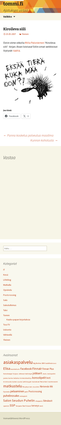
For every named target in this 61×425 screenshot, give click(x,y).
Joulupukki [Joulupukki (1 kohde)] (51, 374)
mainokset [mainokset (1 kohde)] (36, 382)
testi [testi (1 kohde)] (41, 406)
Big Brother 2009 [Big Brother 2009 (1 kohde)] (39, 363)
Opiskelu (7, 289)
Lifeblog (7, 279)
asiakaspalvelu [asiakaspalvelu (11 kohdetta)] (18, 362)
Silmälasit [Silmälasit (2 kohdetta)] (47, 400)
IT (4, 269)
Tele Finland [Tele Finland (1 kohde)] (26, 406)
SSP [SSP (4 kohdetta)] (12, 405)
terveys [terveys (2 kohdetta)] (35, 405)
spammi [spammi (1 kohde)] (6, 406)
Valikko (7, 16)
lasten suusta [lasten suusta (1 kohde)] (17, 382)
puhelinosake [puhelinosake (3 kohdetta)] (11, 396)
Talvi (5, 310)
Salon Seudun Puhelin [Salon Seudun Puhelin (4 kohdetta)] (19, 400)
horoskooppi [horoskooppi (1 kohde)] (7, 374)
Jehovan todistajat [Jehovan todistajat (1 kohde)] (25, 374)
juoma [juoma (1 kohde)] (5, 378)
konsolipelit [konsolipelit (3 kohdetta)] (39, 378)
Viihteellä (7, 334)
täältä (16, 50)
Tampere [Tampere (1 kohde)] (19, 406)
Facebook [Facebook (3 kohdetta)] (26, 369)
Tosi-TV (6, 324)
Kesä (5, 274)
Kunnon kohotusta (44, 140)
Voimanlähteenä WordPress (16, 418)
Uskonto (7, 329)
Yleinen (25, 34)
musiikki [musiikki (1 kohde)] (36, 387)
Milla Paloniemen (34, 42)
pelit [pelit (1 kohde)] (26, 392)
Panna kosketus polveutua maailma (28, 135)
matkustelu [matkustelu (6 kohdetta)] (12, 386)
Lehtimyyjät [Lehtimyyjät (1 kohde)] (27, 382)
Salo (5, 300)
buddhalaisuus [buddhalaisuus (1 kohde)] (50, 363)
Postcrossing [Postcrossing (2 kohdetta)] (35, 391)
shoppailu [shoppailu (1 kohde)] (39, 401)
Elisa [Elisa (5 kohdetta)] (6, 368)
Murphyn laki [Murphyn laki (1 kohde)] (27, 387)
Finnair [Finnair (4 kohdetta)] (37, 368)
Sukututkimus (9, 305)
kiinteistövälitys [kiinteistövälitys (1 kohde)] (26, 378)
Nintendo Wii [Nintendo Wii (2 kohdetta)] (46, 386)
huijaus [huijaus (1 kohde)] (15, 374)
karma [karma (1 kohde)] (10, 378)
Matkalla (7, 284)
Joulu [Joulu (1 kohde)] (45, 374)
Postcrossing (9, 295)
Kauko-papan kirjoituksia (18, 319)
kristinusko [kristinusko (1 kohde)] (7, 382)
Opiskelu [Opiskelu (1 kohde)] (6, 392)
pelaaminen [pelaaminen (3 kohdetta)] (17, 391)
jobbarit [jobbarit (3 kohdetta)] (37, 373)
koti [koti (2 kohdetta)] (48, 377)
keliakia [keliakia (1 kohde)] (16, 378)
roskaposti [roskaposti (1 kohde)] (23, 396)
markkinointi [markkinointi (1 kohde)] (53, 382)
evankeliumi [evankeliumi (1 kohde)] (15, 369)
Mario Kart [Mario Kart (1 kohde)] (44, 382)
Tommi (6, 315)
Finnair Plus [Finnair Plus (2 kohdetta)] (48, 368)
